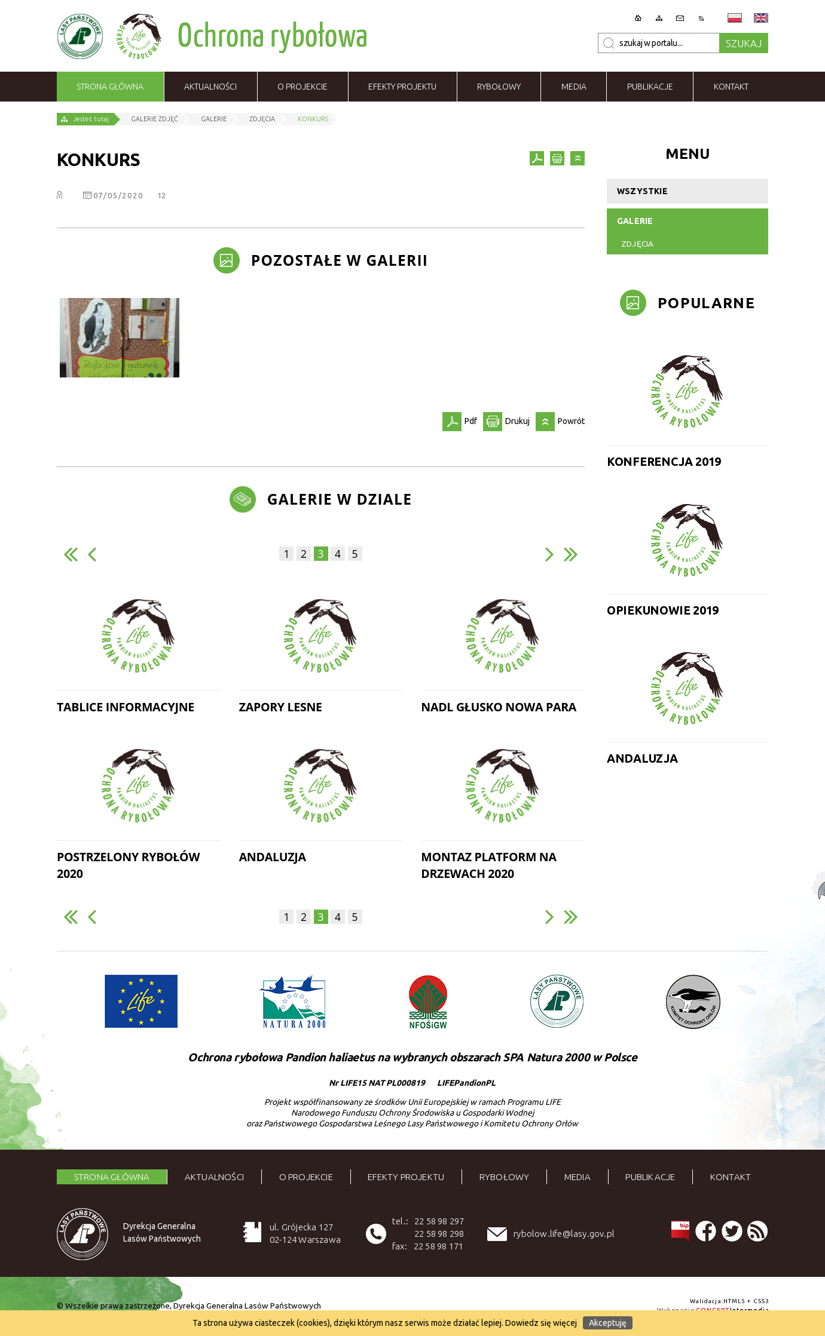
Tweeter (732, 1231)
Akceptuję (608, 1323)
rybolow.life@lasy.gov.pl (564, 1233)
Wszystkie (642, 191)
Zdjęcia (637, 243)
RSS (757, 1231)
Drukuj (557, 158)
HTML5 (734, 1301)
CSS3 (761, 1301)
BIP (680, 1231)
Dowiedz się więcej (541, 1323)
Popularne (706, 302)
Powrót (577, 158)
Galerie (635, 221)
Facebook (705, 1231)
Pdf (537, 158)
